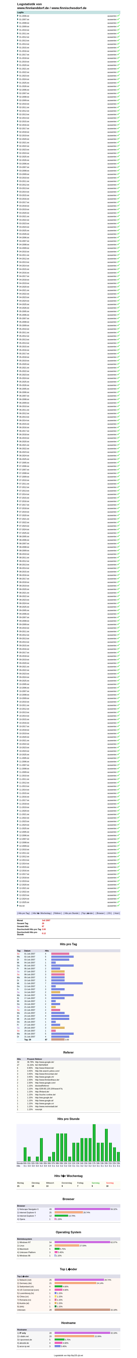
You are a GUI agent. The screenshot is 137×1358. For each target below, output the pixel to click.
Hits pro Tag (23, 913)
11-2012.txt (24, 783)
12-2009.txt (24, 846)
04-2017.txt (24, 276)
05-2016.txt (24, 350)
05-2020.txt (24, 364)
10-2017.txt (24, 726)
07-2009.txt (24, 477)
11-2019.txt (24, 807)
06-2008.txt (24, 399)
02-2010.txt (24, 104)
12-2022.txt (24, 892)
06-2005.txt (24, 389)
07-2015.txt (24, 498)
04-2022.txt (24, 294)
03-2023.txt (24, 223)
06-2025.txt (24, 459)
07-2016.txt (24, 501)
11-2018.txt (24, 804)
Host (117, 913)
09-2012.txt (24, 635)
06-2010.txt (24, 406)
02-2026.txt (24, 160)
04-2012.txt (24, 258)
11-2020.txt (24, 811)
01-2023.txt (24, 76)
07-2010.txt (24, 480)
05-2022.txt (24, 371)
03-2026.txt (24, 234)
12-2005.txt (24, 832)
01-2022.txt (24, 72)
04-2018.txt (24, 280)
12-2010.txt (24, 849)
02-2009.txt (24, 100)
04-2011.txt (24, 255)
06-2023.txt (24, 452)
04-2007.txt (24, 241)
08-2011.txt (24, 557)
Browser (100, 913)
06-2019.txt (24, 438)
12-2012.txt (24, 856)
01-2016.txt (24, 51)
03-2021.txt (24, 216)
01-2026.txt (24, 86)
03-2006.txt (24, 164)
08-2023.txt (24, 600)
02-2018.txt (24, 132)
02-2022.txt (24, 146)
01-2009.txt (24, 26)
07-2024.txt (24, 529)
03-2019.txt (24, 209)
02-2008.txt (24, 97)
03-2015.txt (24, 195)
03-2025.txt (24, 230)
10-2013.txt (24, 712)
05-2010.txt (24, 329)
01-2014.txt (24, 44)
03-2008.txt (24, 171)
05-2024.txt (24, 378)
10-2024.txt (24, 751)
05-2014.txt (24, 343)
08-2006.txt (24, 540)
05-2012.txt (24, 336)
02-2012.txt (24, 111)
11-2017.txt (24, 800)
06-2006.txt (24, 392)
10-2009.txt (24, 698)
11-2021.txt (24, 814)
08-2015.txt (24, 572)
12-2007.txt (24, 839)
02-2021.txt (24, 142)
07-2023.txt (24, 526)
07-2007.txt (24, 470)
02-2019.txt (24, 135)
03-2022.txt (24, 220)
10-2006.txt (24, 688)
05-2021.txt (24, 368)
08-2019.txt (24, 586)
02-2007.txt (24, 93)
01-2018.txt (24, 58)
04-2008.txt (24, 244)
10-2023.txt (24, 747)
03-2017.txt (24, 202)
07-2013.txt (24, 491)
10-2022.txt (24, 744)
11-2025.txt (24, 828)
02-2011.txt (24, 107)
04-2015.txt (24, 269)
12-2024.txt (24, 899)
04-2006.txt (24, 237)
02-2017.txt (24, 128)
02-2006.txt (24, 90)
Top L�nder (87, 913)
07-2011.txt (24, 484)
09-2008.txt (24, 621)
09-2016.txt (24, 649)
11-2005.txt (24, 758)
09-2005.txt (24, 610)
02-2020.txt (24, 139)
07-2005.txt (24, 462)
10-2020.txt (24, 737)
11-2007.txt (24, 765)
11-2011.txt (24, 779)
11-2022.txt (24, 818)
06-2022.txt (24, 448)
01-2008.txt (24, 23)
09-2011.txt (24, 631)
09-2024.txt (24, 677)
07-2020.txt (24, 515)
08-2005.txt (24, 536)
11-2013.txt (24, 786)
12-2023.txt (24, 895)
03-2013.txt (24, 188)
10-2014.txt (24, 716)
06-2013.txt (24, 417)
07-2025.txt (24, 533)
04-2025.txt (24, 304)
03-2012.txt (24, 185)
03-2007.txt (24, 167)
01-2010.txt (24, 30)
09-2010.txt (24, 628)
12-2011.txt (24, 853)
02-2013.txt (24, 114)
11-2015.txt (24, 793)
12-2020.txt (24, 885)
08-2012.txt (24, 561)
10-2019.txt (24, 733)
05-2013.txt (24, 339)
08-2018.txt (24, 582)
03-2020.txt (24, 213)
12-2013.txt (24, 860)
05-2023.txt (24, 375)
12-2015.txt (24, 867)
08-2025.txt (24, 607)
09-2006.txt (24, 614)
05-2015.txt (24, 346)
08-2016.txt (24, 575)
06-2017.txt (24, 431)
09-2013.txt (24, 638)
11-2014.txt (24, 790)
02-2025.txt (24, 156)
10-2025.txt (24, 754)
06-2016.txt (24, 427)
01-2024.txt (24, 79)
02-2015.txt (24, 121)
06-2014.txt (24, 420)
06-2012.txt (24, 413)
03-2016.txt (24, 199)
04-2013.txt (24, 262)
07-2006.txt (24, 466)
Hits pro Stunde (71, 913)
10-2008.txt (24, 695)
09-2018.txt (24, 656)
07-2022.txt (24, 522)
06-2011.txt (24, 410)
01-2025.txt (24, 83)
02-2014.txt (24, 118)
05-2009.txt (24, 325)
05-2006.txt (24, 315)
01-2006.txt (24, 16)
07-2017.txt (24, 505)
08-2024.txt (24, 603)
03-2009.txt (24, 174)
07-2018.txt (24, 508)
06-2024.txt (24, 455)
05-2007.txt (24, 318)
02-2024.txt (24, 153)
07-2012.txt (24, 487)
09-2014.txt (24, 642)
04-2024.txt (24, 301)
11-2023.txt (24, 821)
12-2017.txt (24, 874)
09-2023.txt (24, 674)
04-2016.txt (24, 273)
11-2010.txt (24, 776)
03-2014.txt (24, 192)
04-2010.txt (24, 251)
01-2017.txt (24, 54)
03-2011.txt (24, 181)
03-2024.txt (24, 227)
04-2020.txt (24, 287)
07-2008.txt (24, 473)
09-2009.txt (24, 624)
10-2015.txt (24, 719)
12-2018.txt (24, 878)
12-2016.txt (24, 870)
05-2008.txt (24, 322)
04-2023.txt (24, 297)
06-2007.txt (24, 396)
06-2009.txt (24, 403)
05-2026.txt (24, 385)
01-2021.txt (24, 69)
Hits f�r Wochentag (42, 913)
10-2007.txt (24, 691)
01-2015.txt (24, 47)
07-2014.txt (24, 494)
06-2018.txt (24, 434)
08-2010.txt (24, 554)
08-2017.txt (24, 579)
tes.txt (21, 906)
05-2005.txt (24, 311)
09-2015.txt (24, 645)
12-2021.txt (24, 888)
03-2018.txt (24, 206)
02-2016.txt (24, 125)
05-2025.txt (24, 382)
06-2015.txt (24, 424)
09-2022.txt (24, 670)
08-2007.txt (24, 543)
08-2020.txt (24, 589)
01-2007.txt (24, 19)
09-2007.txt (24, 617)
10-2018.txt (24, 730)
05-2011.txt (24, 332)
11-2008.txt (24, 768)
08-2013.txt (24, 564)
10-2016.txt (24, 723)
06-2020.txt (24, 441)
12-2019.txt (24, 881)
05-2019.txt (24, 360)
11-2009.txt (24, 772)
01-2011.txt (24, 33)
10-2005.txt (24, 684)
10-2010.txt (24, 702)
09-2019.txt (24, 659)
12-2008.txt (24, 842)
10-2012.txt (24, 709)
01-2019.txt (24, 62)
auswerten (112, 16)
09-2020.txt (24, 663)
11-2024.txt (24, 825)
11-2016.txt (24, 797)
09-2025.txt (24, 681)
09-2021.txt (24, 666)
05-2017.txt (24, 353)
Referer (57, 913)
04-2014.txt (24, 266)
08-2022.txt (24, 596)
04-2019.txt (24, 283)
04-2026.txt (24, 308)
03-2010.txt (24, 178)
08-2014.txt (24, 568)
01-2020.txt (24, 65)
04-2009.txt (24, 248)
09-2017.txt (24, 652)
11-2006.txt (24, 761)
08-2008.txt (24, 547)
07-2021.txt (24, 519)
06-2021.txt (24, 445)
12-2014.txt (24, 863)
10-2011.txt (24, 705)
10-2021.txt (24, 740)
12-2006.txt (24, 835)
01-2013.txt (24, 40)
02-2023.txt (24, 149)
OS (109, 913)
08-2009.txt (24, 550)
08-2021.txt (24, 593)
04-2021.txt (24, 290)
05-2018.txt (24, 357)
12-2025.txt (24, 902)
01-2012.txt (24, 37)
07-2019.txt (24, 512)
